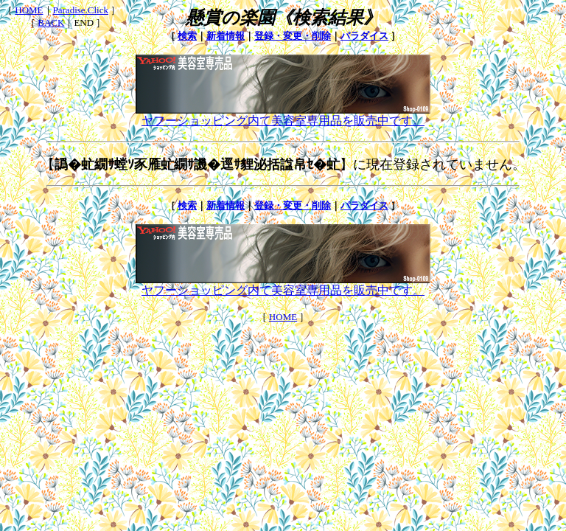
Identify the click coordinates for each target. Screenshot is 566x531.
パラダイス (364, 35)
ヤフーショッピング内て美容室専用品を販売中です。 (283, 115)
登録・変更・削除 (292, 35)
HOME (29, 9)
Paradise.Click (80, 9)
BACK (51, 22)
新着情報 (225, 35)
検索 (187, 35)
